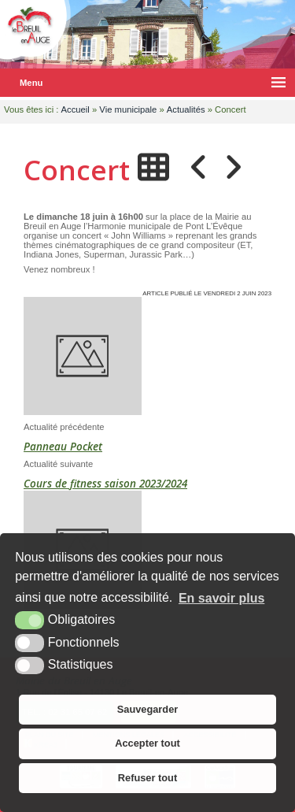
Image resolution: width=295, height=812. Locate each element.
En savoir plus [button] (221, 598)
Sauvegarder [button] (148, 709)
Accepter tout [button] (147, 743)
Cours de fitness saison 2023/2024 (105, 483)
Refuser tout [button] (147, 778)
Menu (31, 82)
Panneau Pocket (63, 446)
